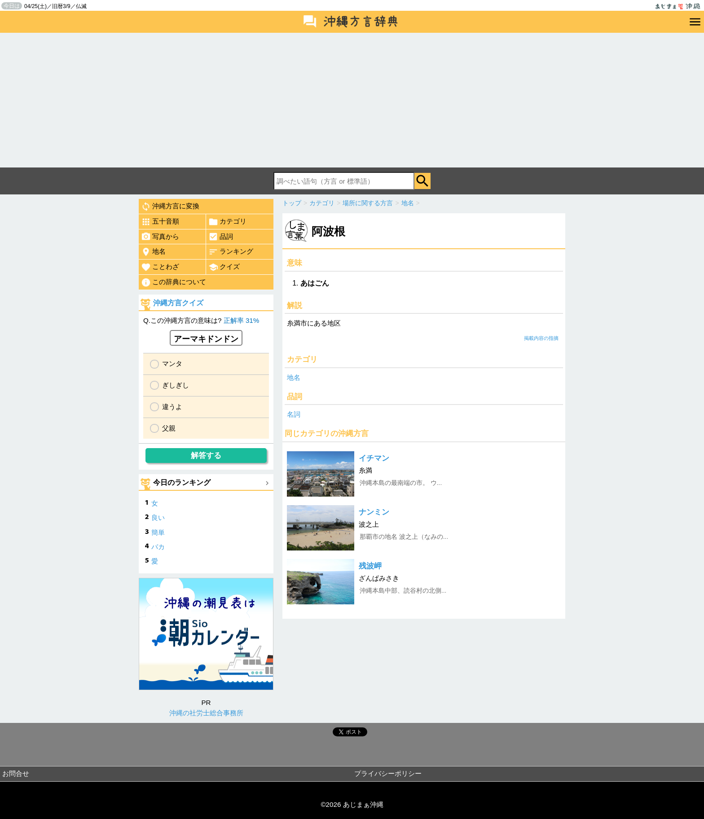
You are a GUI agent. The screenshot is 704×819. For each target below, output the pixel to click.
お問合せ (15, 773)
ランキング (230, 252)
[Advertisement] (352, 100)
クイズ (224, 267)
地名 (293, 377)
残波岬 (370, 566)
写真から (160, 237)
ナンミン (374, 512)
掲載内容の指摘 (541, 338)
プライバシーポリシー (388, 773)
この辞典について (173, 282)
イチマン (374, 458)
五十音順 (160, 222)
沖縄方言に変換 (170, 206)
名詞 (293, 414)
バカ (158, 546)
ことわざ (160, 267)
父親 (169, 428)
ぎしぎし (175, 385)
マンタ (172, 363)
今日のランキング (182, 482)
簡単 (158, 532)
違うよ (172, 406)
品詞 (220, 237)
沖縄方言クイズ (178, 303)
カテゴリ (227, 222)
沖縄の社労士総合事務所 (206, 713)
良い (158, 517)
